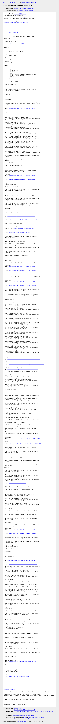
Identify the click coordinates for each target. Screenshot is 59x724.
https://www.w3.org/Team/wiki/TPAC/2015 (23, 228)
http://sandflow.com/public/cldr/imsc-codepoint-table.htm (22, 369)
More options (30, 8)
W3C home (5, 2)
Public (18, 2)
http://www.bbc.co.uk (9, 689)
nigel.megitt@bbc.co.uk (20, 13)
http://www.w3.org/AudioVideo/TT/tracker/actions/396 (21, 560)
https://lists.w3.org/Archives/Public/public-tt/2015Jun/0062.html (26, 364)
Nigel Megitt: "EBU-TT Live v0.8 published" (24, 709)
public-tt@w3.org (25, 2)
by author (41, 717)
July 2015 (33, 2)
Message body (17, 8)
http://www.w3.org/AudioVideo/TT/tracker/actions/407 (21, 175)
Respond (24, 8)
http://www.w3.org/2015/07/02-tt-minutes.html (16, 22)
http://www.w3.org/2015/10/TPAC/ (15, 474)
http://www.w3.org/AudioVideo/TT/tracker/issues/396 (21, 266)
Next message (19, 10)
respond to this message (19, 715)
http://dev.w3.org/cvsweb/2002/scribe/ (19, 676)
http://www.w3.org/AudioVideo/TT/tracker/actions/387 (21, 530)
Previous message (28, 10)
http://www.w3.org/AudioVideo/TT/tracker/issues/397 (21, 282)
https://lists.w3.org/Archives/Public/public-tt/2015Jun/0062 (23, 359)
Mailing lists (12, 2)
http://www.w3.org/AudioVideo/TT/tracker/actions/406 (21, 108)
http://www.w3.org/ (14, 32)
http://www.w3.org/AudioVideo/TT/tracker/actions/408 (21, 216)
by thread (30, 717)
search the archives (26, 718)
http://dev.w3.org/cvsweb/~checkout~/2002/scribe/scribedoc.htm (25, 674)
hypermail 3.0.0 (22, 721)
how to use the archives (14, 718)
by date (25, 717)
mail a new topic (30, 715)
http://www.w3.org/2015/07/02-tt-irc (18, 44)
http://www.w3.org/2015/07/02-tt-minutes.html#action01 (21, 431)
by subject (35, 717)
